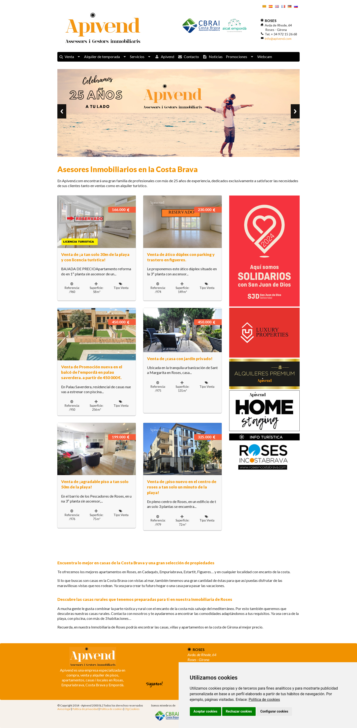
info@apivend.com (278, 39)
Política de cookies (264, 699)
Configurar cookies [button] (274, 711)
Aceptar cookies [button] (205, 711)
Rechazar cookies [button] (239, 711)
